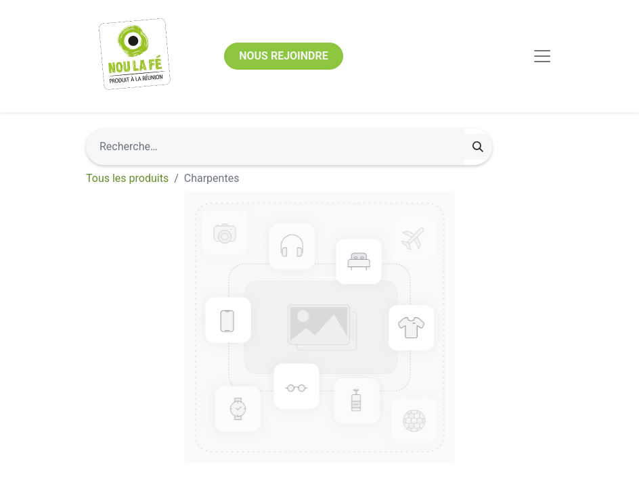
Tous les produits (127, 178)
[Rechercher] (478, 147)
